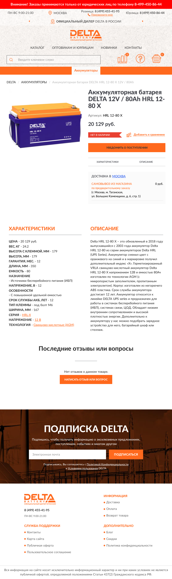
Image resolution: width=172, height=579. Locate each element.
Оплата (111, 509)
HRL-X (26, 315)
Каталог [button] (37, 47)
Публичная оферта (40, 545)
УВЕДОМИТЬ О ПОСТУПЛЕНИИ (127, 147)
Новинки (109, 47)
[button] (100, 14)
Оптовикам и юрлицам (72, 47)
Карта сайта (35, 539)
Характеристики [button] (107, 162)
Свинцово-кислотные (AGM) (54, 325)
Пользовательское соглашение (49, 552)
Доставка (113, 502)
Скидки (111, 539)
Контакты (133, 47)
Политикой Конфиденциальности (108, 464)
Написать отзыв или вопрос (86, 379)
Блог (109, 532)
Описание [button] (146, 162)
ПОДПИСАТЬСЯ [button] (126, 454)
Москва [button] (119, 176)
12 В (38, 320)
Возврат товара (117, 515)
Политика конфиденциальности (129, 545)
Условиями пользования (83, 468)
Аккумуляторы (86, 70)
